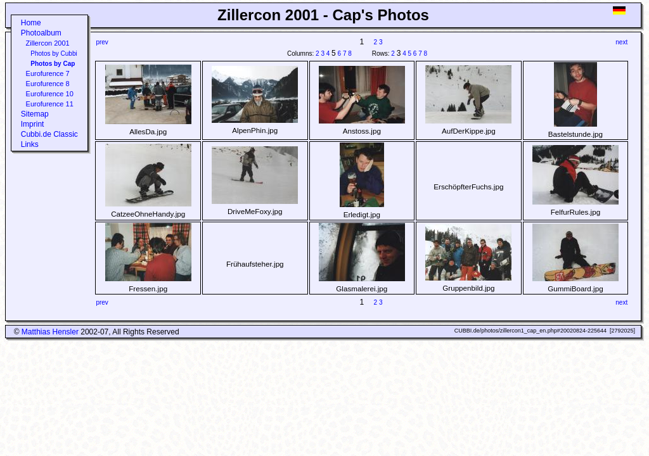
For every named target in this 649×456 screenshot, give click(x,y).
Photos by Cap (52, 63)
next (621, 42)
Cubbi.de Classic (49, 134)
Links (30, 144)
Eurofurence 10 (50, 94)
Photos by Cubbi (53, 53)
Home (31, 22)
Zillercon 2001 (48, 43)
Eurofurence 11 (50, 104)
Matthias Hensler (50, 331)
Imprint (32, 124)
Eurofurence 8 (48, 83)
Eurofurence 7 (48, 73)
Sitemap (35, 114)
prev (102, 42)
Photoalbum (41, 32)
